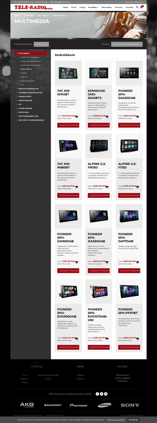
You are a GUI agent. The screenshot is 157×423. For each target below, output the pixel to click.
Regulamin (25, 379)
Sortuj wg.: (106, 44)
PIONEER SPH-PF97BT (128, 311)
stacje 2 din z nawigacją (30, 57)
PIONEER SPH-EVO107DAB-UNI (97, 315)
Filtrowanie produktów (23, 44)
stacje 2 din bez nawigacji (31, 61)
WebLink (24, 77)
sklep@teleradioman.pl (62, 2)
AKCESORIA (24, 112)
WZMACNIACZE (25, 100)
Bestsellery (107, 7)
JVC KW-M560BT (63, 165)
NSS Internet (138, 415)
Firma (73, 7)
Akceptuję (133, 420)
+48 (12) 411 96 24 (23, 2)
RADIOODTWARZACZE (29, 89)
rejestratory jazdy (27, 81)
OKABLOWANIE (25, 108)
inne (22, 85)
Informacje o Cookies (115, 420)
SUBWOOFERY (25, 96)
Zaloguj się (129, 2)
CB (20, 104)
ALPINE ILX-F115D (127, 165)
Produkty (92, 7)
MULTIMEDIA (43, 15)
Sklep (65, 7)
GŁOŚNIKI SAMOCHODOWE (30, 93)
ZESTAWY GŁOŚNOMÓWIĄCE (31, 120)
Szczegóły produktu (69, 125)
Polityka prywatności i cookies (48, 375)
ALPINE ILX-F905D (97, 165)
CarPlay (24, 73)
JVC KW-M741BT (63, 92)
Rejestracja (139, 2)
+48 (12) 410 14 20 (41, 2)
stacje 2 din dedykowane (30, 65)
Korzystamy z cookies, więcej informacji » (28, 415)
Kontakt (129, 7)
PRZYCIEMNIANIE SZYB (28, 116)
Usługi (82, 7)
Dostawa (25, 382)
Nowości (119, 7)
